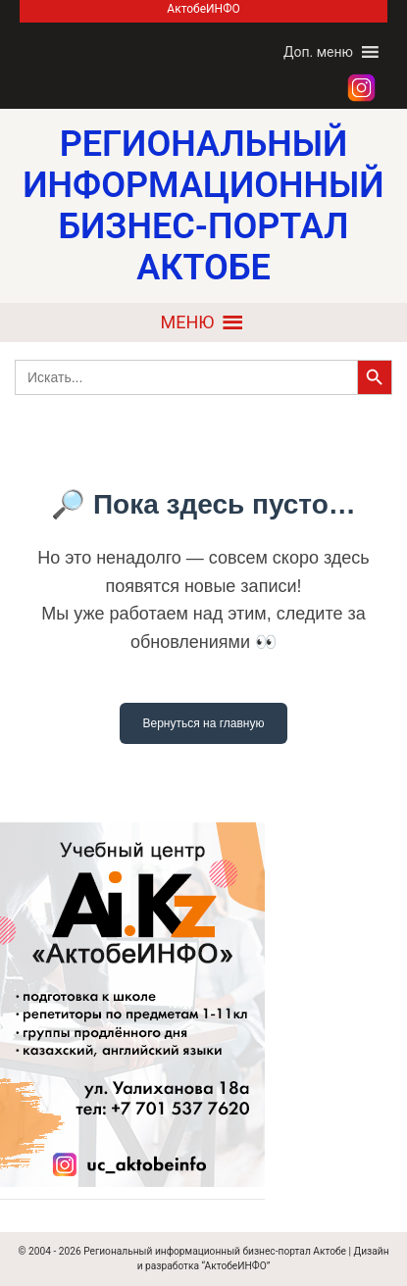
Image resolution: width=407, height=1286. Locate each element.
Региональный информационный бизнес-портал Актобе (214, 1251)
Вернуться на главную (204, 723)
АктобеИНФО (203, 9)
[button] (318, 52)
